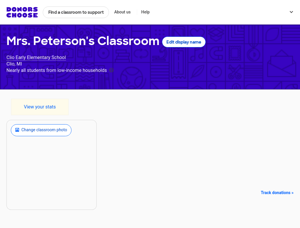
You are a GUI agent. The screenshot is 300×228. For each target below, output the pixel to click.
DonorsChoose (22, 12)
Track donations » (277, 192)
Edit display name (183, 42)
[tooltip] (111, 70)
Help (145, 12)
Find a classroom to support (76, 12)
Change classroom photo (41, 130)
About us (122, 12)
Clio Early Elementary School (36, 57)
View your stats (40, 107)
